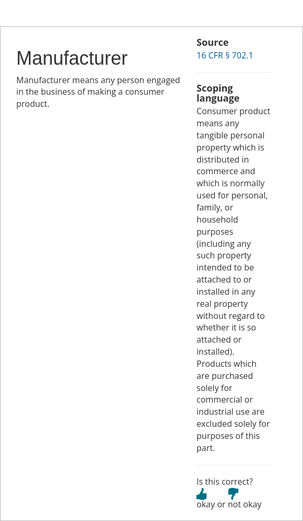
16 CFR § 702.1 (224, 55)
